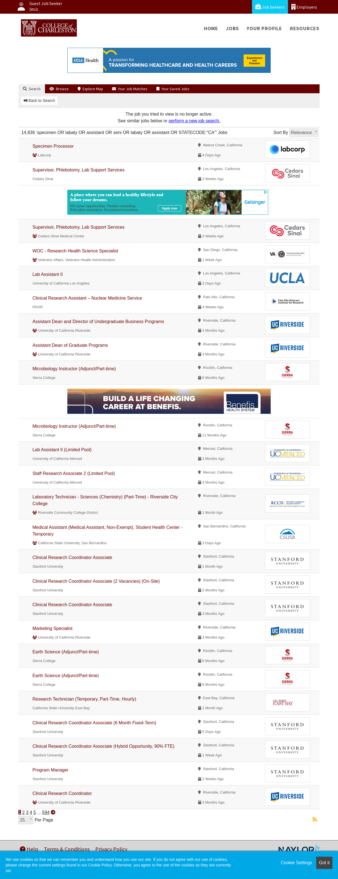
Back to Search (39, 100)
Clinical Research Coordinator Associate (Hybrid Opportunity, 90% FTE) (103, 746)
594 (46, 812)
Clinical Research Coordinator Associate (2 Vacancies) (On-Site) (96, 581)
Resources (304, 28)
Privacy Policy (111, 848)
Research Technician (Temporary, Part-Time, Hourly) (84, 699)
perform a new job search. (194, 120)
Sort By (280, 132)
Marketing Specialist (52, 628)
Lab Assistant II (47, 274)
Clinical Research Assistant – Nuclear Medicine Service (87, 298)
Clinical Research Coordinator (62, 793)
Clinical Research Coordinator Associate (72, 557)
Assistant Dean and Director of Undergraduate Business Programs (98, 321)
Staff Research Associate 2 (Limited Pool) (73, 473)
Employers (304, 6)
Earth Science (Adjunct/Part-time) (65, 651)
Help (29, 848)
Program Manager (50, 770)
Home (211, 28)
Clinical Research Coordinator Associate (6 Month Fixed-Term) (94, 722)
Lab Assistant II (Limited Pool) (62, 449)
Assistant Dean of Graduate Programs (70, 345)
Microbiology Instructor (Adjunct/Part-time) (74, 368)
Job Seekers (270, 6)
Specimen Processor (53, 146)
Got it (324, 862)
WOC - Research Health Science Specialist (75, 251)
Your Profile (264, 28)
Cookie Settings (296, 862)
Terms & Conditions (67, 848)
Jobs (232, 28)
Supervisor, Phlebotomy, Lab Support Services (78, 170)
